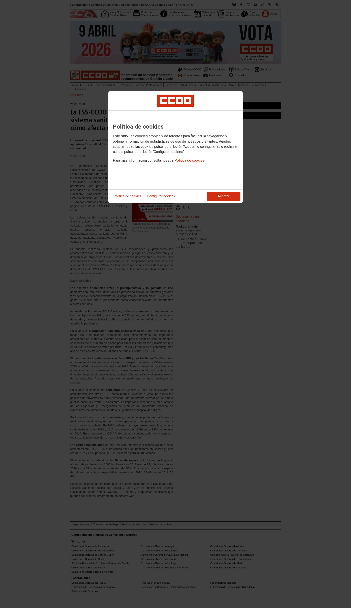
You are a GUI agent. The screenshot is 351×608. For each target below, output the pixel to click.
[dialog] (175, 147)
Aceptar (223, 196)
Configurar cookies (161, 196)
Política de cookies (189, 160)
